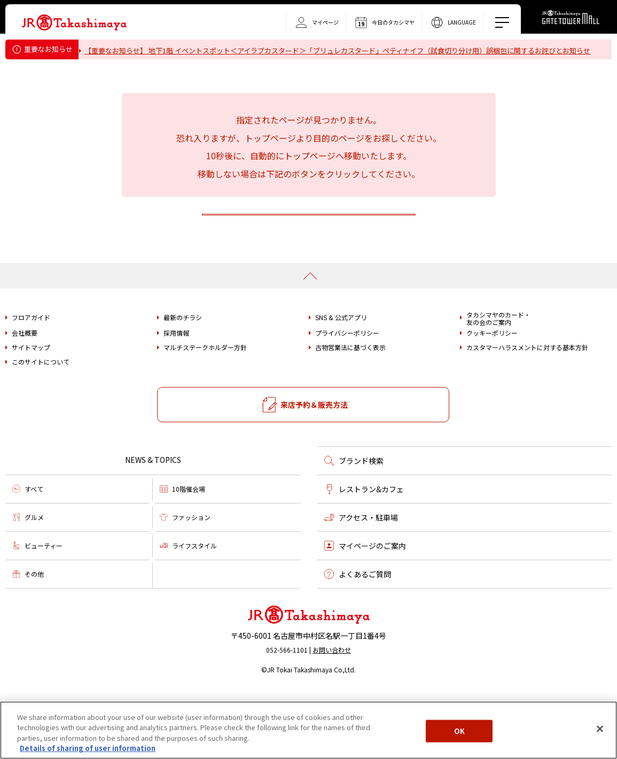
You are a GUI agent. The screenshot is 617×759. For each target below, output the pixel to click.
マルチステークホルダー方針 (205, 411)
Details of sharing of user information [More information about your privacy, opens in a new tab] (87, 748)
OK (459, 731)
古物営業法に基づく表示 (350, 411)
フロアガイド (31, 381)
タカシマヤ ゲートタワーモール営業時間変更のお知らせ (178, 78)
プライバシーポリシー (347, 397)
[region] (308, 730)
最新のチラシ (182, 381)
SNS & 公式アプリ (341, 381)
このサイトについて (40, 426)
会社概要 (24, 397)
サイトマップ (31, 411)
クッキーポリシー (492, 397)
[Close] (600, 728)
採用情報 (176, 397)
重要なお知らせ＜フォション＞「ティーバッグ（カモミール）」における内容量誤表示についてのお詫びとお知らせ (269, 64)
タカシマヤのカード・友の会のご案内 (498, 383)
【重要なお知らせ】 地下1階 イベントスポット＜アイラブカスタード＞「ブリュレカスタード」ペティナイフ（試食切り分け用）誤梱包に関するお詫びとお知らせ (344, 50)
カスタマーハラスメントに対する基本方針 (527, 411)
